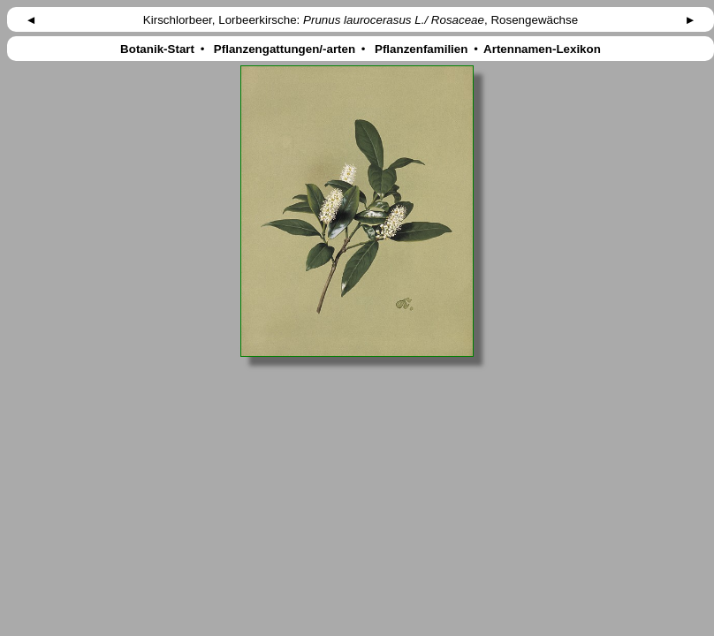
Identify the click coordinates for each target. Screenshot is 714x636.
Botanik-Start (157, 49)
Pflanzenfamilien (421, 49)
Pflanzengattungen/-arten (284, 49)
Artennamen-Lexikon (542, 49)
